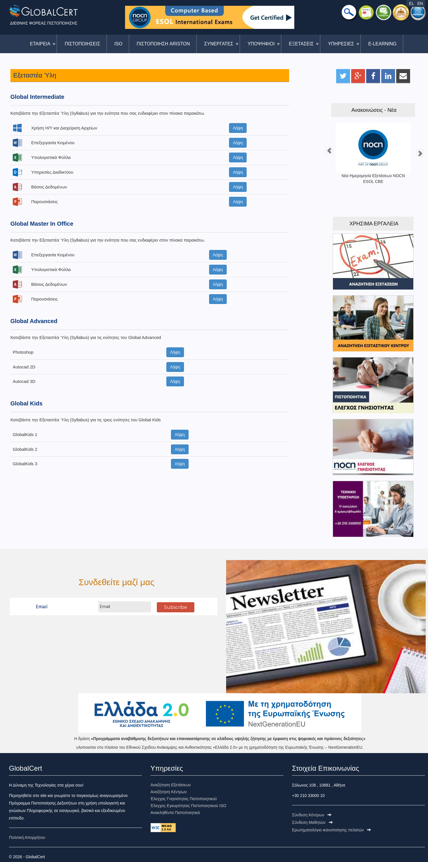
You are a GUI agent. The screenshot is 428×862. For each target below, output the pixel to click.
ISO (118, 43)
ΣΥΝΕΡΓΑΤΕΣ (218, 43)
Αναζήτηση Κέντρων (168, 791)
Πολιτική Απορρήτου (27, 837)
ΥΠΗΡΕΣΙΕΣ (341, 43)
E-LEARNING (382, 43)
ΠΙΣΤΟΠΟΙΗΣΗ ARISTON (163, 43)
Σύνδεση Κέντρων (312, 815)
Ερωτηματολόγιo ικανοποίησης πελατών (331, 830)
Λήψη (238, 128)
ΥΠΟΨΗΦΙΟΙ (261, 43)
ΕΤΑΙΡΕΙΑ (40, 43)
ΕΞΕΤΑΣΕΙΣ (301, 43)
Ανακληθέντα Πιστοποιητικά (175, 812)
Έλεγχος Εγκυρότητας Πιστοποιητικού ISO (188, 805)
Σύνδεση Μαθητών (312, 822)
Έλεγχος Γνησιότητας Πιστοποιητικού (183, 798)
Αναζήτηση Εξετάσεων (170, 785)
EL (411, 3)
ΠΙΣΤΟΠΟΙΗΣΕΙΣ (82, 43)
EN (420, 3)
